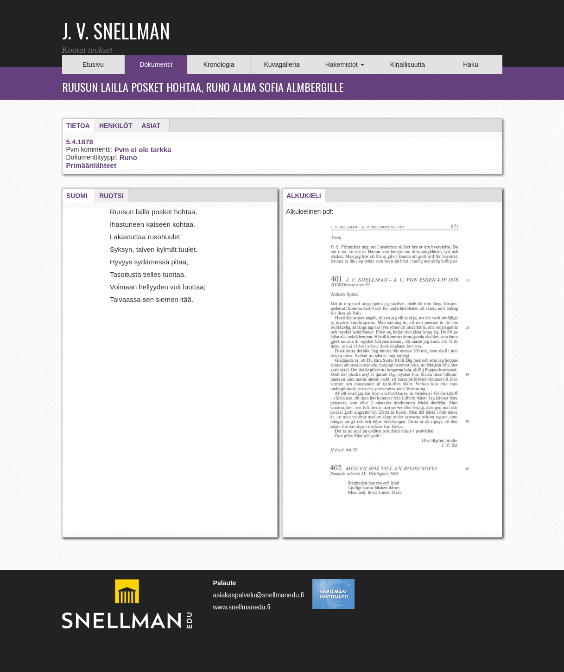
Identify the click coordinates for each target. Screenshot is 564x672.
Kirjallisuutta (407, 64)
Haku (470, 64)
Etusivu (93, 64)
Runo (128, 157)
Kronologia (218, 64)
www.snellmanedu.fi (242, 607)
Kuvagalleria (281, 64)
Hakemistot (344, 64)
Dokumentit (155, 64)
